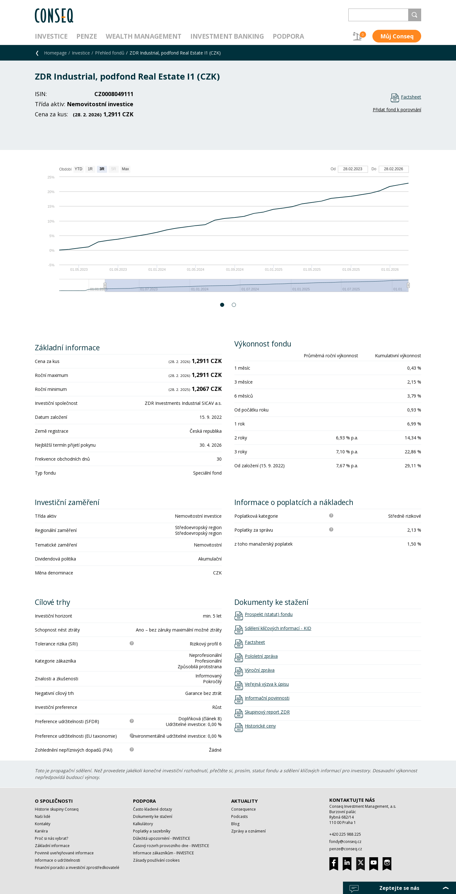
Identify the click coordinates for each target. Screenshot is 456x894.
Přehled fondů (109, 53)
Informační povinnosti (267, 698)
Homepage (55, 53)
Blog (235, 823)
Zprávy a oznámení (248, 831)
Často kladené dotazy (152, 809)
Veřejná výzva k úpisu (267, 684)
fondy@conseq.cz (345, 841)
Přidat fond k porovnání (397, 110)
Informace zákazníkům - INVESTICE (163, 853)
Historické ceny (260, 726)
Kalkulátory (143, 823)
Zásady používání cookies (156, 860)
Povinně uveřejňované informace (64, 853)
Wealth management (143, 36)
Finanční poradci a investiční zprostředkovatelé (77, 867)
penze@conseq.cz (345, 849)
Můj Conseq (397, 36)
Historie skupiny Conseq (57, 809)
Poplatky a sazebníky (151, 831)
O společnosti (54, 801)
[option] (228, 232)
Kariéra (41, 831)
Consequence (243, 809)
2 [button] (234, 304)
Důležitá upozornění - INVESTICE (161, 838)
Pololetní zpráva (261, 656)
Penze (86, 36)
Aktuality (244, 801)
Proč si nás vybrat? (51, 838)
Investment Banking (227, 36)
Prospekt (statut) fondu (269, 614)
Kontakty (42, 823)
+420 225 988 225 (345, 834)
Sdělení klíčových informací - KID (278, 628)
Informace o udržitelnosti (57, 860)
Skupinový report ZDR (267, 712)
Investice (51, 36)
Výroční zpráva (260, 670)
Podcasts (239, 816)
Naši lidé (42, 816)
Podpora (288, 36)
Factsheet (411, 97)
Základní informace (52, 845)
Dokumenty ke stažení (152, 816)
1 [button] (222, 304)
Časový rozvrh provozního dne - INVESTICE (171, 845)
